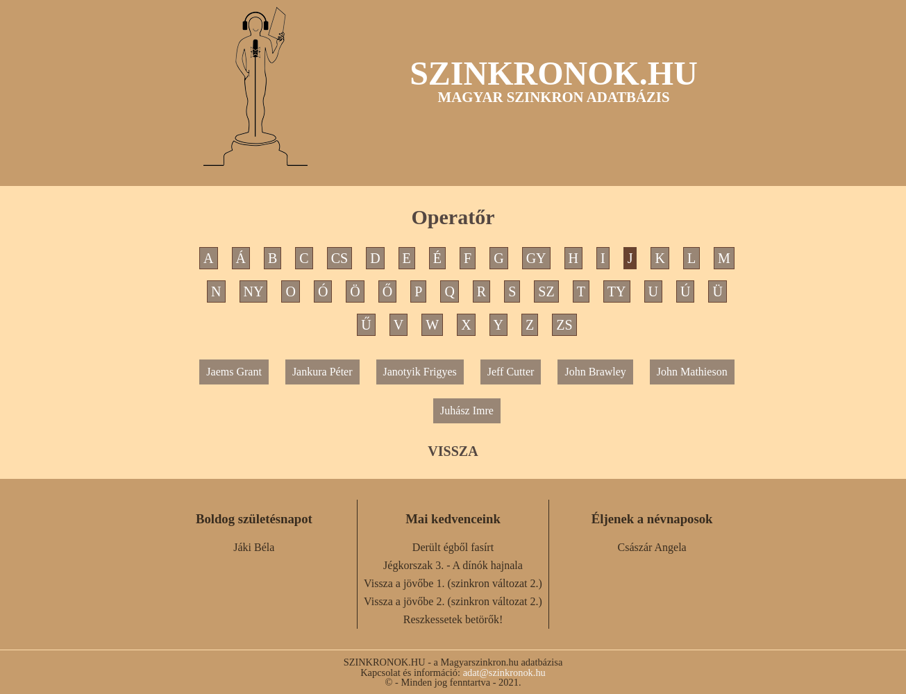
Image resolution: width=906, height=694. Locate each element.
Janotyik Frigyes (420, 372)
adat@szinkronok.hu (504, 672)
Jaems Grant (234, 372)
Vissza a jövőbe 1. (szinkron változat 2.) (453, 583)
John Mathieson (692, 372)
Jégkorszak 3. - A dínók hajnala (453, 565)
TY (616, 291)
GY (536, 258)
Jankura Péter (322, 372)
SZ (546, 291)
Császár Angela (652, 547)
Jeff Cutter (511, 372)
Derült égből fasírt (453, 547)
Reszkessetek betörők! (453, 619)
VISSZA (453, 451)
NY (254, 291)
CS (339, 258)
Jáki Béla (253, 547)
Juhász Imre (467, 410)
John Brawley (595, 372)
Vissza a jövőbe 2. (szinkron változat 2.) (453, 601)
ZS (564, 324)
